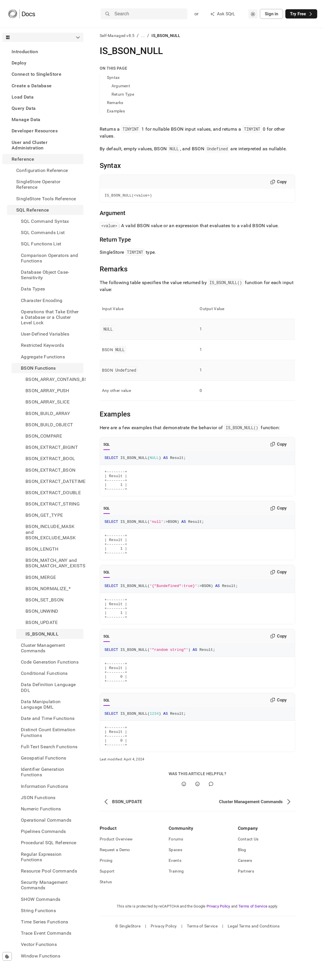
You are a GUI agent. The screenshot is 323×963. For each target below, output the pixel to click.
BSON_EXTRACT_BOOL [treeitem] (50, 458)
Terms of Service (252, 933)
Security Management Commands (44, 884)
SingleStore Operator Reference (38, 184)
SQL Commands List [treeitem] (43, 232)
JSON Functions (38, 797)
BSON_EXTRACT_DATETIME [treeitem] (54, 481)
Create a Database (32, 85)
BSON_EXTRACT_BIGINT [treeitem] (51, 447)
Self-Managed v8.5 (117, 35)
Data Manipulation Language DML (41, 704)
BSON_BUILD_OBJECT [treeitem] (49, 424)
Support (107, 898)
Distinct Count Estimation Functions (48, 732)
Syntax (113, 77)
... (143, 35)
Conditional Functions (44, 673)
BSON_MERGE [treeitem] (40, 577)
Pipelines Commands (43, 831)
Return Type (123, 94)
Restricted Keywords (42, 345)
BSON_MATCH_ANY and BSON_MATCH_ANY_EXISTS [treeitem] (54, 563)
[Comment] (211, 811)
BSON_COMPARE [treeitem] (43, 436)
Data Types (33, 289)
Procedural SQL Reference (48, 842)
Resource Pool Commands (49, 871)
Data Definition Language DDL (48, 687)
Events (175, 887)
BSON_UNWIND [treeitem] (42, 611)
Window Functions (40, 956)
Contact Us (248, 866)
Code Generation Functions (50, 662)
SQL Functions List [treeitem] (41, 244)
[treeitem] (42, 52)
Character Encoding (42, 300)
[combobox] (253, 13)
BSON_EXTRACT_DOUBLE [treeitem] (53, 492)
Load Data (23, 97)
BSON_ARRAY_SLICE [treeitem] (47, 402)
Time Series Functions (44, 922)
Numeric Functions (41, 809)
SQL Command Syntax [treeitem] (45, 221)
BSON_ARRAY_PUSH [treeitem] (47, 390)
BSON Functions (38, 368)
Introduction (25, 51)
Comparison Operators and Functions (49, 258)
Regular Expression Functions (41, 856)
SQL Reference (32, 210)
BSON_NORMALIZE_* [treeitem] (48, 588)
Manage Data (26, 119)
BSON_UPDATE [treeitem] (41, 622)
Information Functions (44, 786)
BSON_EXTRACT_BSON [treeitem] (50, 470)
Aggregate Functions (43, 357)
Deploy (19, 63)
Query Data (24, 108)
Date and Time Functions (47, 718)
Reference (23, 159)
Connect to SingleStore (36, 74)
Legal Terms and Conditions (254, 953)
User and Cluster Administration (30, 145)
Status (106, 908)
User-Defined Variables (45, 334)
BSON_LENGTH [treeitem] (42, 549)
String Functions (38, 910)
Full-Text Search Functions (49, 746)
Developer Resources (35, 131)
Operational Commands (46, 820)
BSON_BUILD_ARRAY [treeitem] (47, 413)
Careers (245, 887)
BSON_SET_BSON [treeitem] (44, 600)
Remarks (115, 102)
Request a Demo (115, 876)
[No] (197, 811)
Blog (242, 876)
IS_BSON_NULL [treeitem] (42, 634)
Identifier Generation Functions (42, 771)
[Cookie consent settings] (7, 956)
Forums (176, 866)
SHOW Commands (40, 899)
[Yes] (184, 811)
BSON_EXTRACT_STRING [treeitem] (52, 504)
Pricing (106, 887)
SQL (106, 445)
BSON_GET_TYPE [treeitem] (44, 515)
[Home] (21, 13)
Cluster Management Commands (43, 647)
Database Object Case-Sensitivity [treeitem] (45, 274)
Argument (121, 86)
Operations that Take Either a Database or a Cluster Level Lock (50, 317)
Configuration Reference (42, 170)
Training (176, 898)
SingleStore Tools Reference (46, 198)
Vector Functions (39, 944)
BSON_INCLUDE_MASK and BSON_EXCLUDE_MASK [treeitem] (50, 532)
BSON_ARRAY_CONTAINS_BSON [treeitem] (54, 379)
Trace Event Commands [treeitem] (46, 933)
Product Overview (116, 866)
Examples (116, 111)
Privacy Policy (218, 933)
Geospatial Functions (43, 758)
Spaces (175, 876)
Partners (246, 898)
